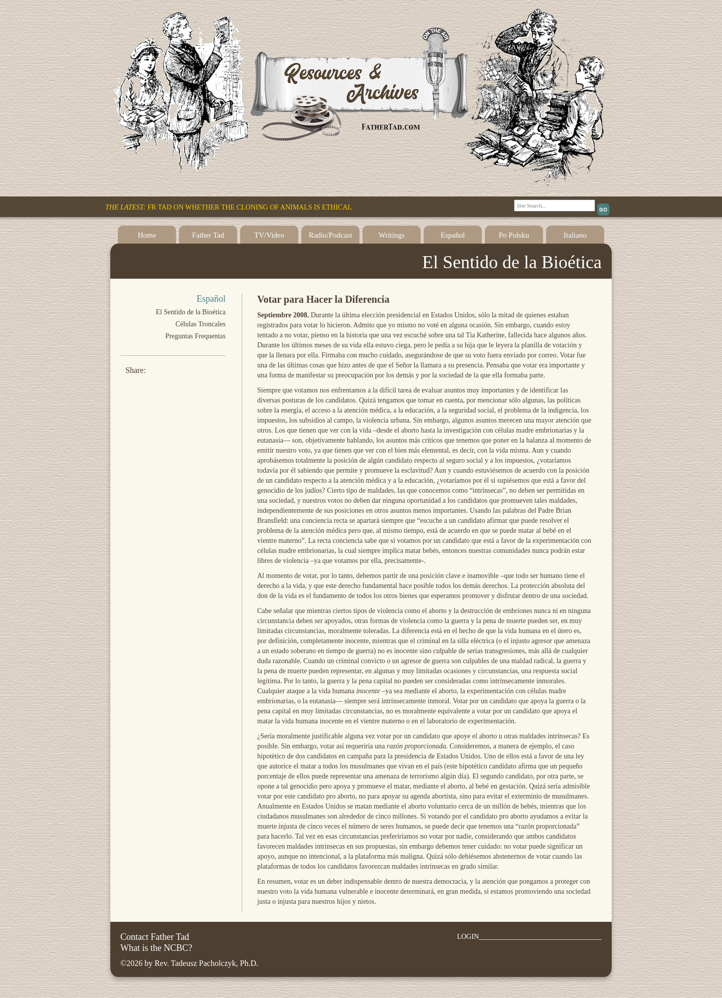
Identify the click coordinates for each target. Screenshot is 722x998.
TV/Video (269, 235)
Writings (392, 235)
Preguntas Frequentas (195, 336)
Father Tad (208, 235)
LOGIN (468, 936)
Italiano (575, 235)
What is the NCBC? (156, 948)
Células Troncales (200, 324)
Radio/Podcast (330, 235)
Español (453, 235)
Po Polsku (514, 235)
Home (147, 235)
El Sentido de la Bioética (191, 312)
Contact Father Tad (154, 937)
